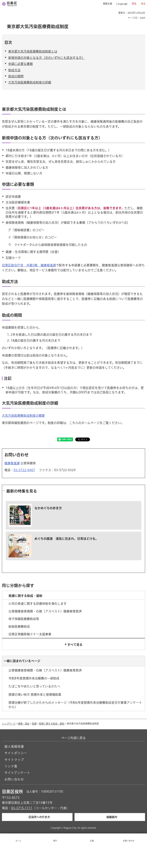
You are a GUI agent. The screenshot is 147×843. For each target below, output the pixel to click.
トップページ (9, 723)
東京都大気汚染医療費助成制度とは (32, 51)
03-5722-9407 (24, 470)
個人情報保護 (14, 746)
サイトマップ (14, 759)
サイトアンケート (17, 772)
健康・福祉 (23, 723)
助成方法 (14, 70)
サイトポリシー (15, 753)
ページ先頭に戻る (73, 737)
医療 (34, 723)
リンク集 (10, 766)
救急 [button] (143, 3)
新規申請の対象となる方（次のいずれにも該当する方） (46, 57)
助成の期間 (16, 76)
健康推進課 (12, 463)
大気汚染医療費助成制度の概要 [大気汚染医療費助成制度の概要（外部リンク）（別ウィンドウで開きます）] (23, 415)
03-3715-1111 (22, 808)
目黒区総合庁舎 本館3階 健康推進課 (29, 265)
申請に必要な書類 (20, 63)
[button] (106, 4)
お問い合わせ (14, 779)
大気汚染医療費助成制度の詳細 (29, 82)
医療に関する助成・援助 (51, 723)
